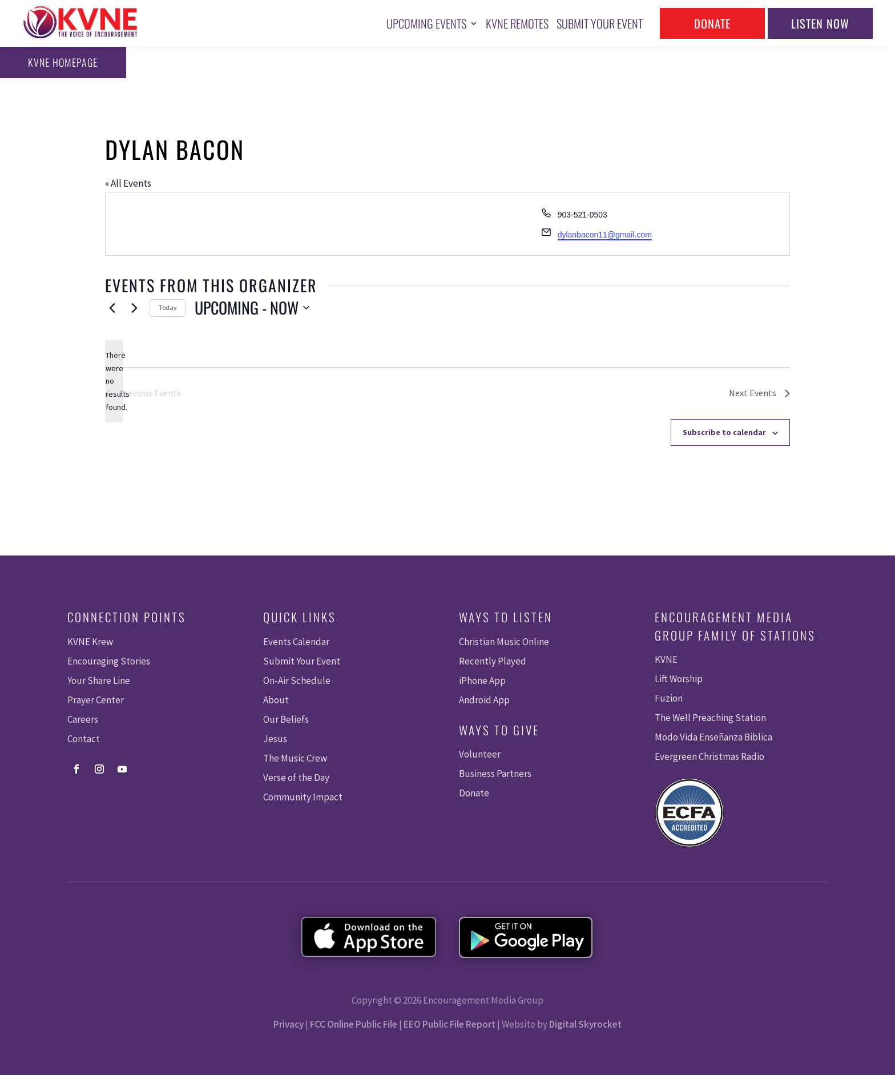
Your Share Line (98, 680)
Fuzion (669, 698)
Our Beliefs (286, 719)
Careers (82, 719)
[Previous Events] (112, 308)
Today (168, 307)
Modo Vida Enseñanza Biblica (713, 737)
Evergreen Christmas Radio (709, 756)
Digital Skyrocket (585, 1024)
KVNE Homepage (61, 62)
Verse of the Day (296, 777)
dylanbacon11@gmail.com (605, 234)
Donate (712, 23)
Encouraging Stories (108, 661)
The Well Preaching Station (710, 717)
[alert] (114, 381)
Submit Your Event (600, 23)
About (276, 700)
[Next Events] (134, 308)
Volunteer (480, 754)
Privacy (288, 1024)
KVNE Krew (90, 641)
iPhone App (482, 680)
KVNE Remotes (517, 23)
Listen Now (820, 23)
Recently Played (492, 661)
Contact (83, 738)
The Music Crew (295, 758)
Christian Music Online (504, 641)
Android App (484, 700)
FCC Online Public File (353, 1024)
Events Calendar (296, 641)
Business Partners (495, 773)
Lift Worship (679, 679)
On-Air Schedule (296, 680)
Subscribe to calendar (724, 432)
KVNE (666, 659)
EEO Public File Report (449, 1024)
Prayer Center (95, 700)
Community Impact (302, 797)
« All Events (128, 183)
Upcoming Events (426, 23)
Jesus (275, 738)
